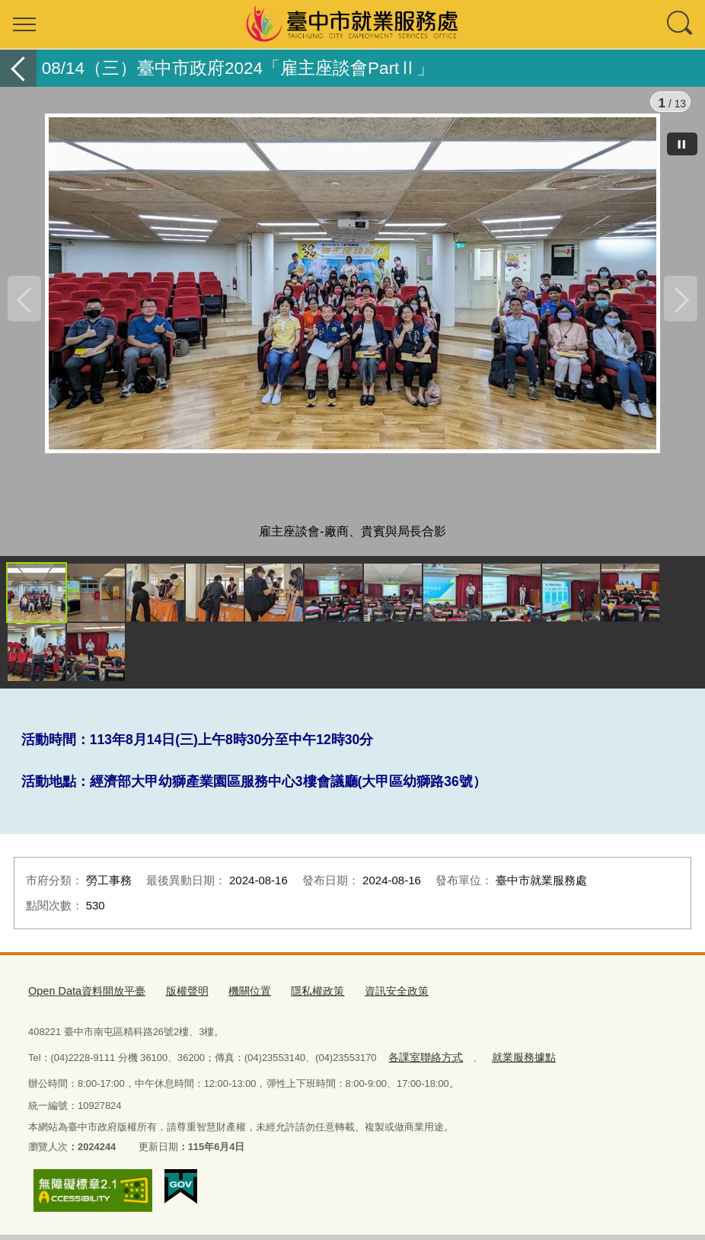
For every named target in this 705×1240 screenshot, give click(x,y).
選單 (24, 24)
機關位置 (234, 1000)
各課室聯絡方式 (423, 1064)
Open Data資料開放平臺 (81, 1000)
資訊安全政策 (374, 1000)
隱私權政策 (299, 1000)
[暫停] (682, 144)
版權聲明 (175, 1000)
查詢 (680, 24)
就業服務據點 (514, 1064)
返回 (18, 68)
